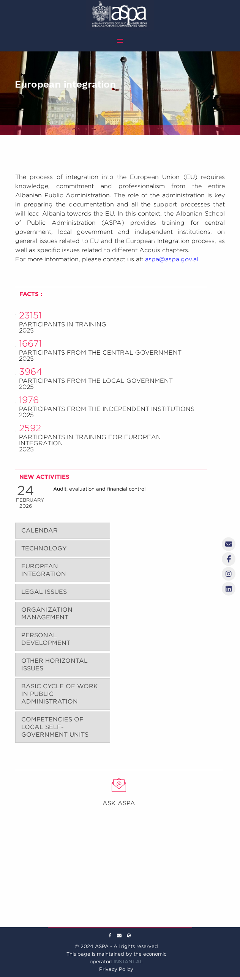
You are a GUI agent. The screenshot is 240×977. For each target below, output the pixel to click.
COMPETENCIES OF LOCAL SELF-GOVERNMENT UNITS (54, 727)
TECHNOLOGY (43, 548)
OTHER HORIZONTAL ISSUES (54, 664)
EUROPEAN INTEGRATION (43, 570)
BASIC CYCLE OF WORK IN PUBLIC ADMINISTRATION (59, 694)
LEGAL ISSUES (44, 591)
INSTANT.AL (128, 961)
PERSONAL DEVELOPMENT (45, 639)
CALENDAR (39, 530)
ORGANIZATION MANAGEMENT (47, 613)
